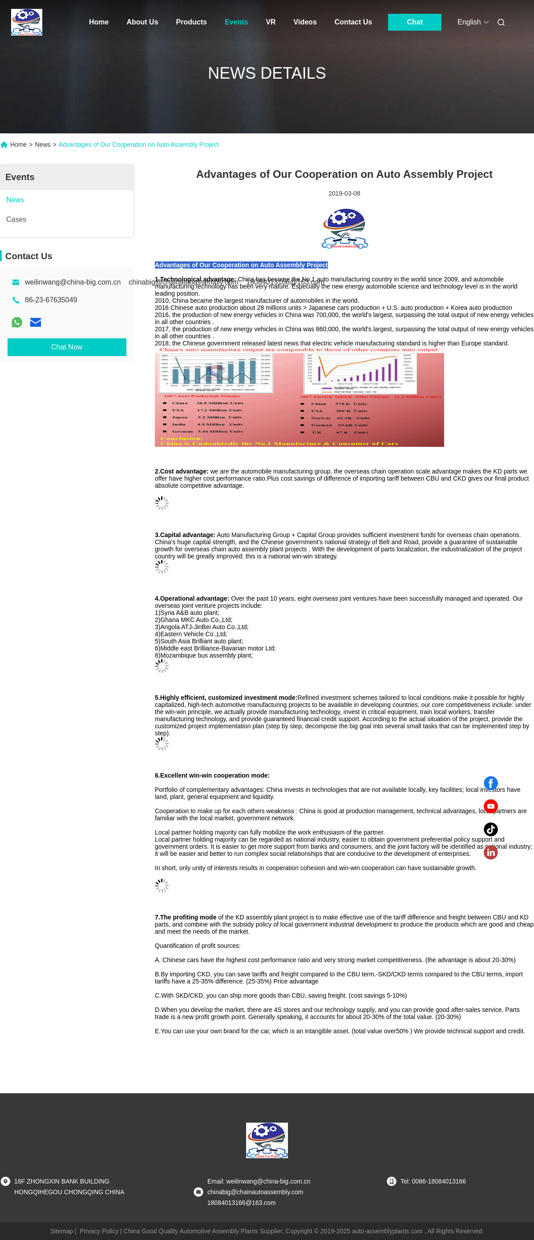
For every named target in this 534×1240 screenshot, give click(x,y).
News (43, 144)
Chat (415, 22)
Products (191, 22)
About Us (142, 22)
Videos (305, 22)
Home (99, 22)
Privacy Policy (99, 1231)
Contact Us (353, 22)
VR (270, 22)
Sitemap (61, 1231)
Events (236, 22)
